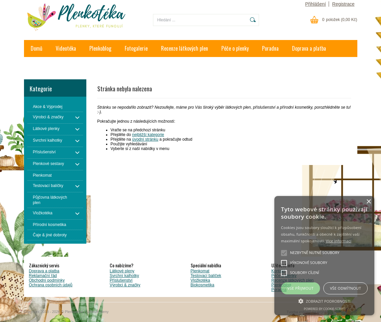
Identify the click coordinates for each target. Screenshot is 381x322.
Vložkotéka (200, 280)
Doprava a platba (309, 48)
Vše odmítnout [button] (345, 288)
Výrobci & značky (125, 285)
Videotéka (66, 48)
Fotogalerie (136, 48)
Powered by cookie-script (324, 309)
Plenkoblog (100, 48)
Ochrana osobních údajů (51, 285)
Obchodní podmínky (47, 280)
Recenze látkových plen (184, 48)
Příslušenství (121, 280)
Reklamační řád (43, 275)
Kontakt (39, 65)
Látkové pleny (122, 271)
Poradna (270, 48)
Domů (36, 48)
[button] (324, 301)
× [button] (368, 201)
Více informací (338, 240)
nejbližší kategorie (148, 134)
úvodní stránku (145, 139)
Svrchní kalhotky (124, 275)
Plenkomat (200, 271)
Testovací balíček (206, 275)
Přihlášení (315, 4)
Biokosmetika (202, 285)
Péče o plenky (235, 48)
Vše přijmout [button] (300, 288)
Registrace (343, 4)
